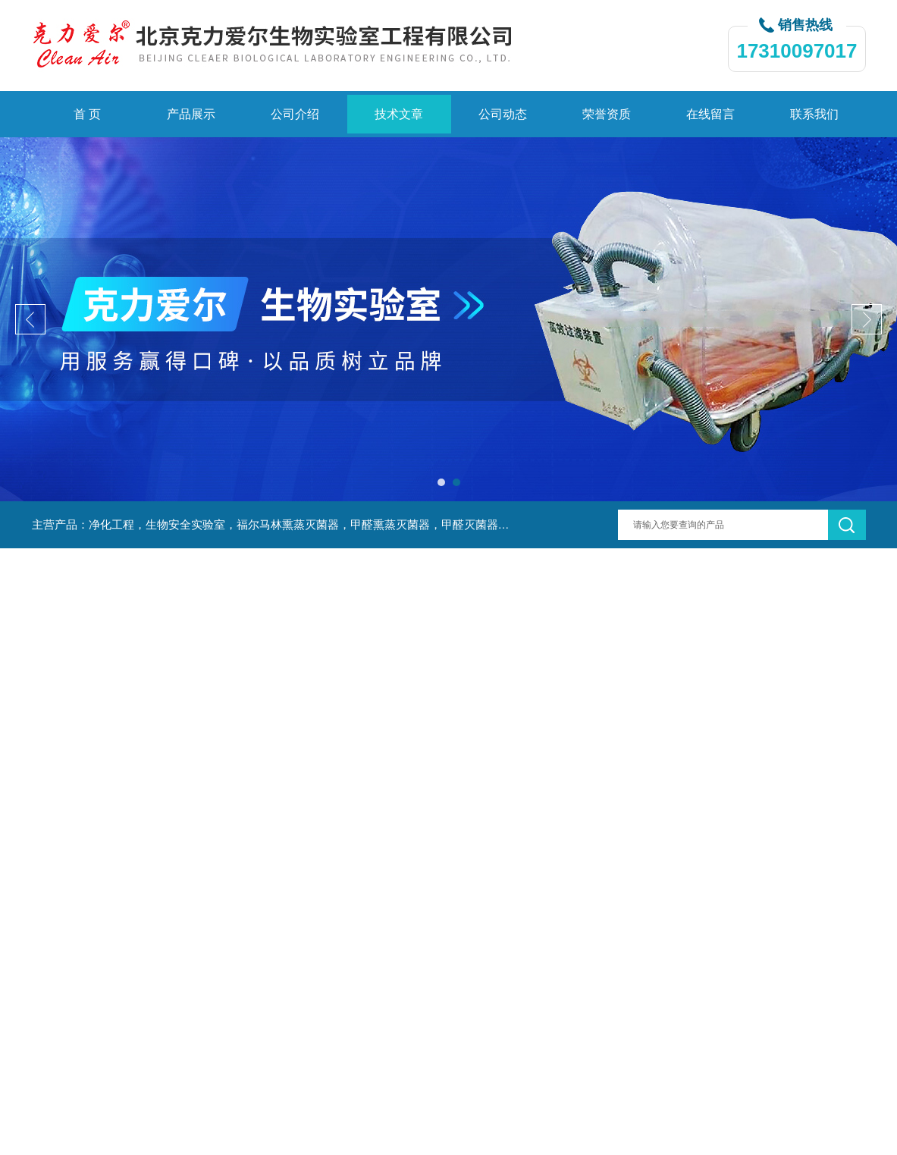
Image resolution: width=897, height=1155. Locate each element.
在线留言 (710, 114)
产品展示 (191, 114)
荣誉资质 (606, 114)
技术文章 (399, 114)
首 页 (87, 114)
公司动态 (502, 114)
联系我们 (814, 114)
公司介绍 (295, 114)
